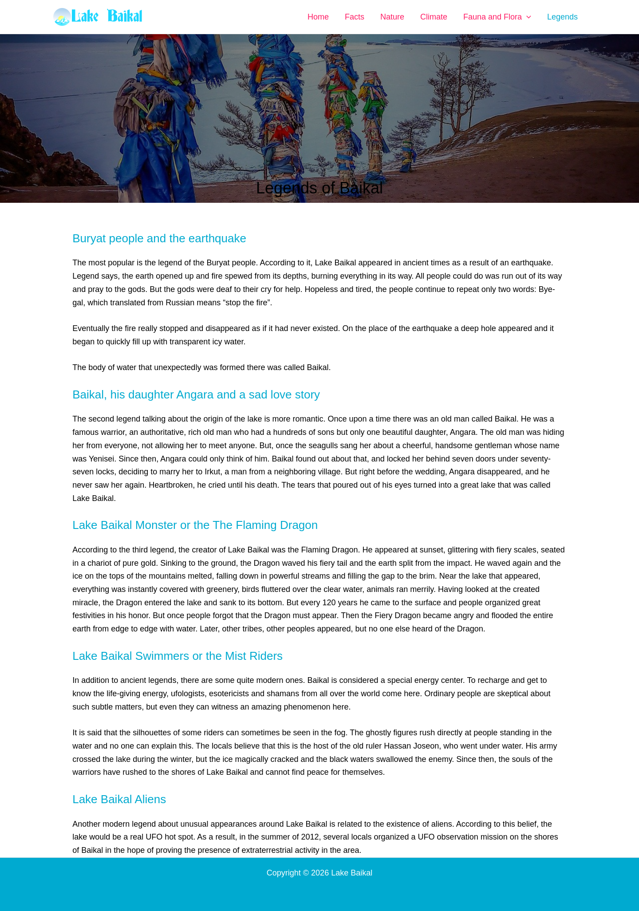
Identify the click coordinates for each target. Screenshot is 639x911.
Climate (433, 16)
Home (318, 16)
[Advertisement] (319, 109)
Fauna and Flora (497, 16)
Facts (354, 16)
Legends (562, 16)
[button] (526, 16)
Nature (392, 16)
